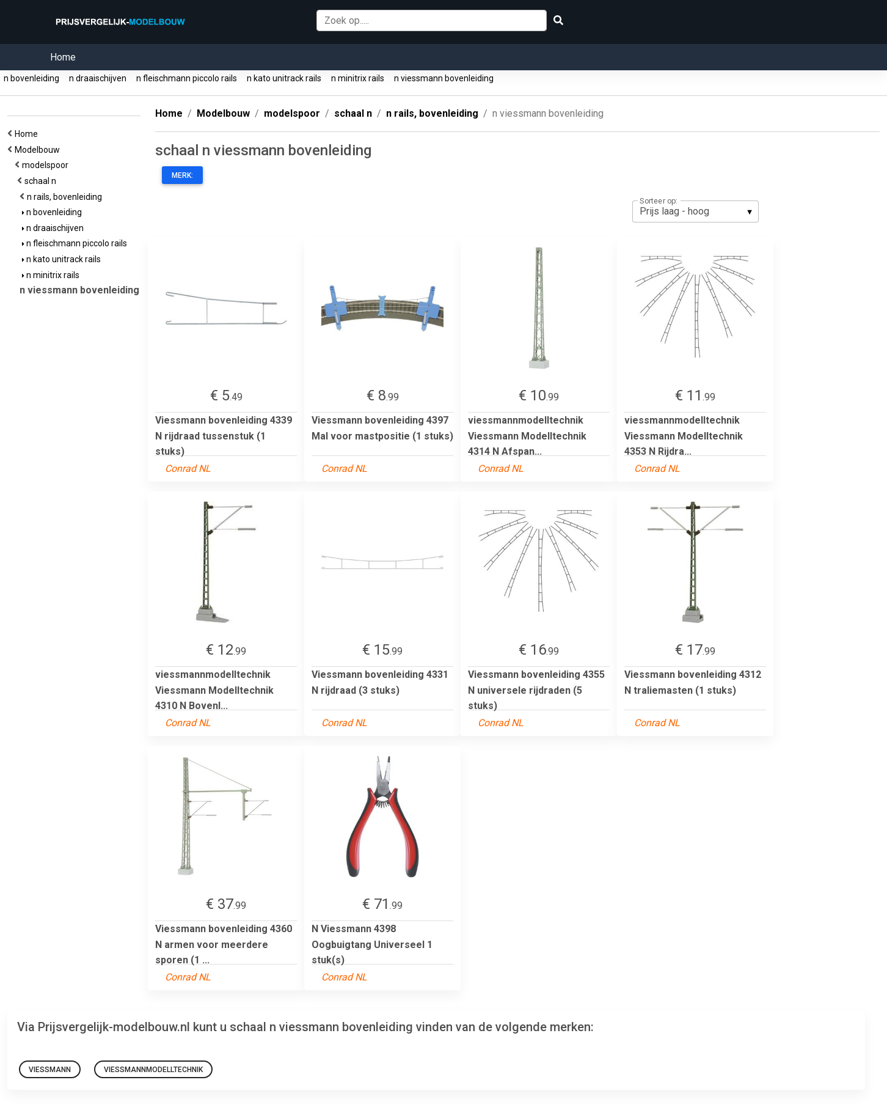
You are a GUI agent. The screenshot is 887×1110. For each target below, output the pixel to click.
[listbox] (695, 211)
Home (63, 57)
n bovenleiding (31, 78)
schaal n (42, 181)
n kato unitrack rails (284, 78)
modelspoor (47, 165)
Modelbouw (39, 150)
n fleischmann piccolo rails (187, 78)
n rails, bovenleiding (66, 197)
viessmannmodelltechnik (153, 1069)
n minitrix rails (357, 78)
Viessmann (50, 1069)
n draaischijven (97, 78)
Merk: (182, 175)
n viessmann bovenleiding (443, 78)
